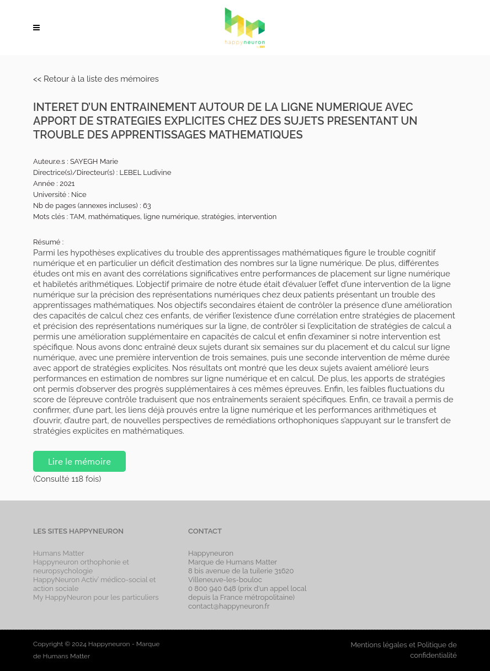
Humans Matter (58, 553)
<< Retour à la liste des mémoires (96, 79)
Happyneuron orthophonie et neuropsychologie (81, 566)
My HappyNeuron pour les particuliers (96, 597)
